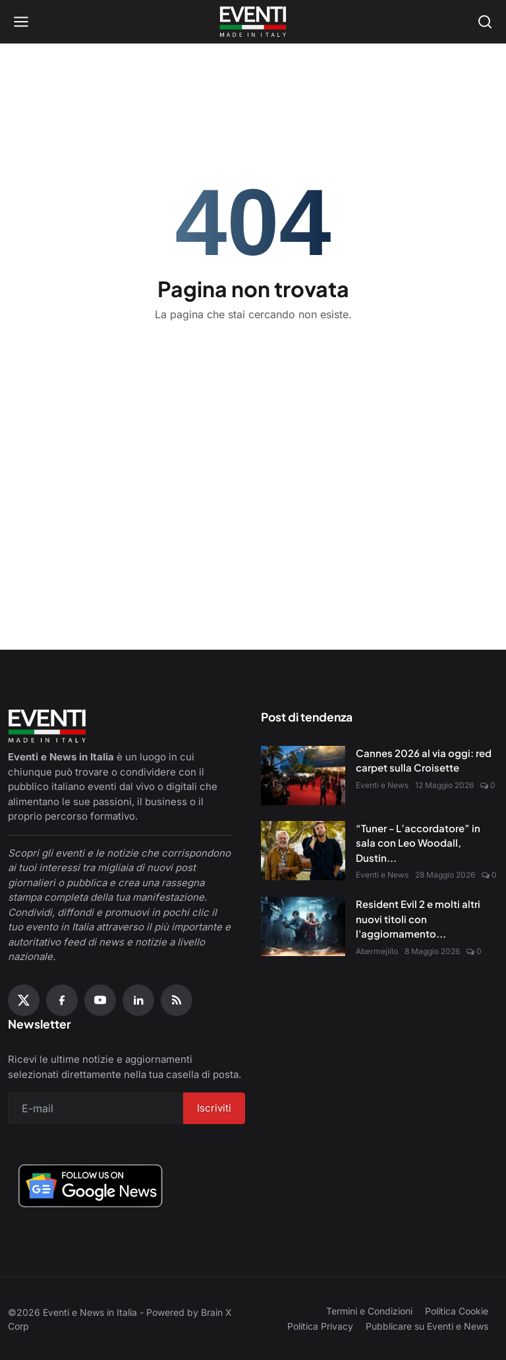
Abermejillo (377, 951)
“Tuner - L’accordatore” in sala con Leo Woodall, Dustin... (418, 843)
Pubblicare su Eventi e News (427, 1326)
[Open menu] (21, 22)
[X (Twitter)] (24, 1000)
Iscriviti (214, 1108)
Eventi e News (382, 785)
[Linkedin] (138, 1000)
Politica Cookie (456, 1311)
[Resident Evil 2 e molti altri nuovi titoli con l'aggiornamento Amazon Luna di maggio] (303, 926)
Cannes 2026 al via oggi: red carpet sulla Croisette (424, 760)
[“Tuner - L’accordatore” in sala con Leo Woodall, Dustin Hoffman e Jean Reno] (303, 850)
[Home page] (253, 22)
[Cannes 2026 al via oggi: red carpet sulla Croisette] (303, 775)
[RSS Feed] (176, 1000)
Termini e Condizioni (369, 1311)
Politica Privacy (320, 1326)
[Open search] (485, 22)
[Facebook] (62, 1000)
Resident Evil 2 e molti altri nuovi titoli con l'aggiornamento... (418, 918)
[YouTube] (100, 1000)
